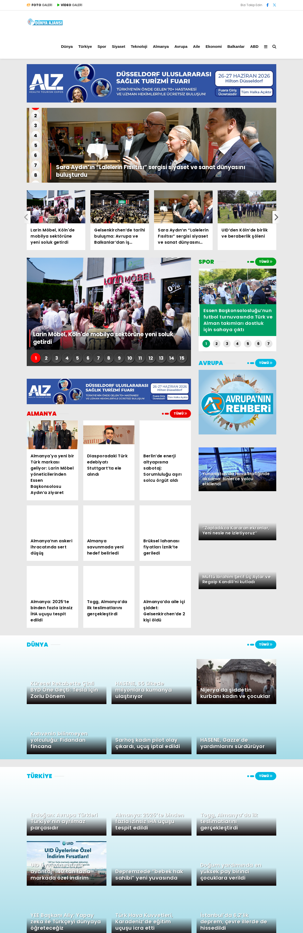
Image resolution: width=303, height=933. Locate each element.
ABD (254, 46)
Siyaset (118, 46)
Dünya (67, 46)
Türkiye (85, 46)
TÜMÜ (180, 413)
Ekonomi (214, 46)
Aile (196, 46)
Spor (102, 46)
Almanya (161, 46)
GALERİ (39, 5)
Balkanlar (236, 46)
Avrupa (180, 46)
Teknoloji (139, 46)
